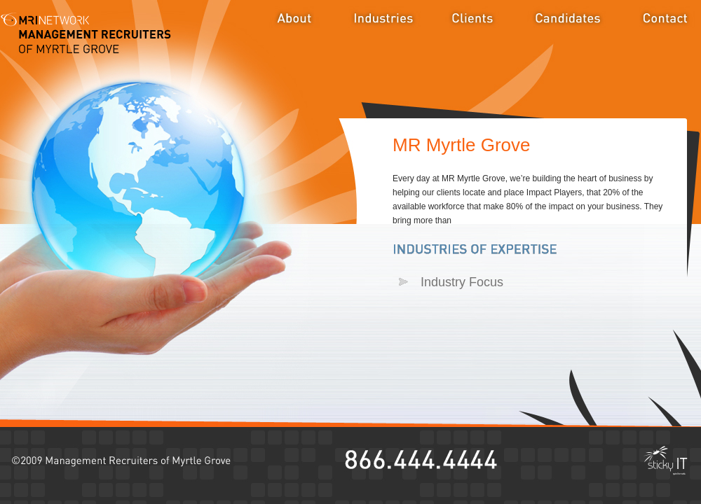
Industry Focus (462, 282)
